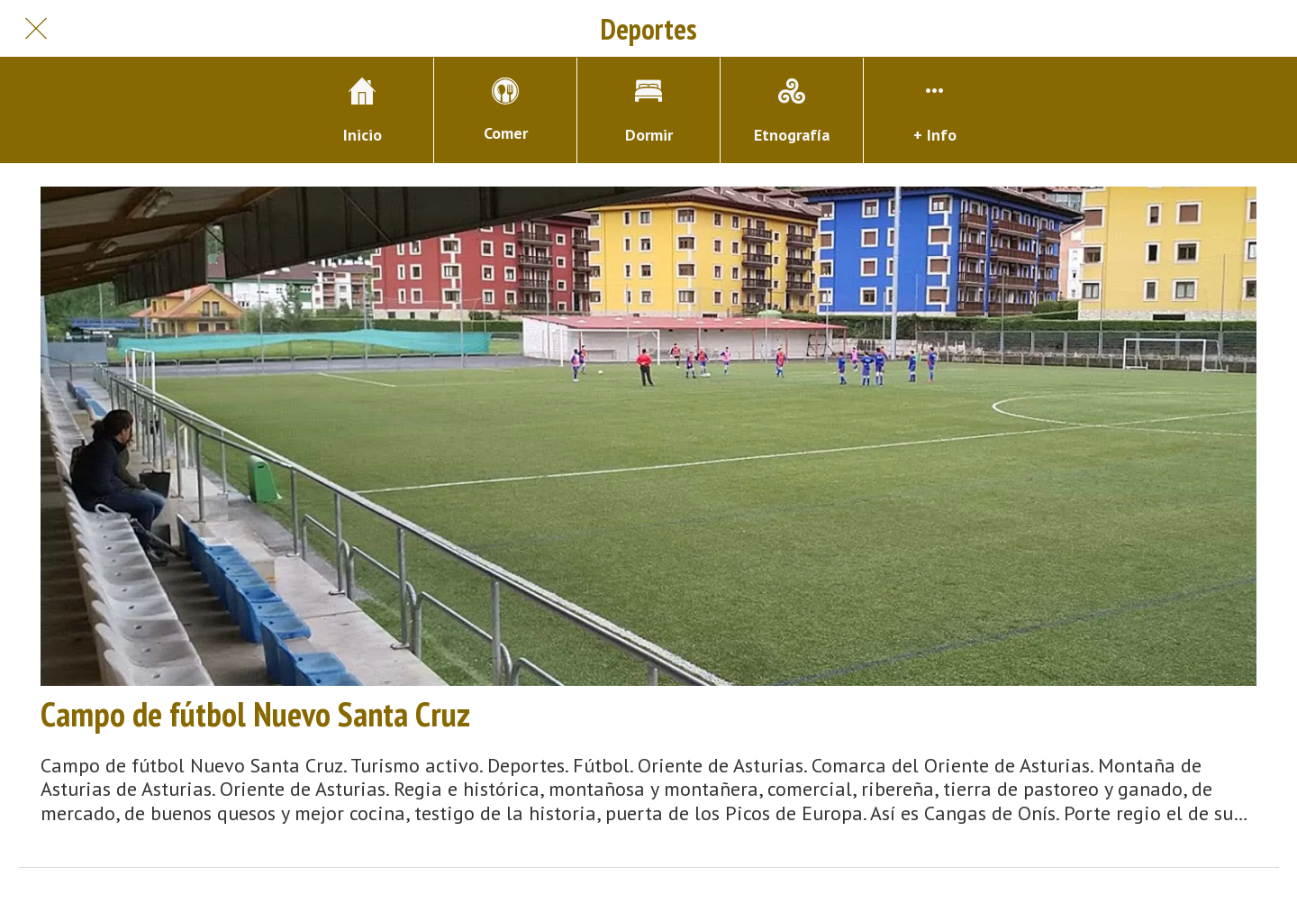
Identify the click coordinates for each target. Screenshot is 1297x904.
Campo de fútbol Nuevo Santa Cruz (255, 714)
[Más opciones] (935, 110)
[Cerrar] (36, 29)
